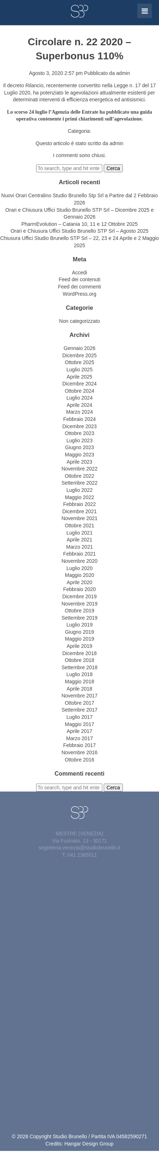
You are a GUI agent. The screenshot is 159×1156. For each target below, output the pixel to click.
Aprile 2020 (80, 582)
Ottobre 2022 (79, 476)
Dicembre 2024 (80, 384)
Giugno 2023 (79, 447)
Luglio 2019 (79, 625)
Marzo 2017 (79, 738)
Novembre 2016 (79, 752)
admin (123, 73)
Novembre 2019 (79, 604)
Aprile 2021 (80, 540)
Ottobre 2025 (79, 362)
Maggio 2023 (79, 454)
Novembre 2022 (79, 469)
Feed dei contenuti (79, 279)
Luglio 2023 (79, 440)
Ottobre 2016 (79, 760)
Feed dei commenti (79, 287)
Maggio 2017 (79, 724)
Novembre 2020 (79, 561)
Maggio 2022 (79, 497)
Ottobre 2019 (79, 610)
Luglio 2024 (79, 398)
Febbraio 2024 (79, 419)
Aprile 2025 (80, 377)
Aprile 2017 (80, 731)
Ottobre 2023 (79, 433)
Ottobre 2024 (79, 391)
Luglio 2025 (79, 369)
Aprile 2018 (80, 689)
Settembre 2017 (79, 710)
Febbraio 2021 (79, 554)
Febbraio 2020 (79, 589)
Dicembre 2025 (80, 355)
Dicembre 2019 (80, 596)
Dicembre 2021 (80, 511)
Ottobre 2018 (79, 660)
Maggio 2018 (79, 681)
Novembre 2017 (79, 696)
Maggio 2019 (79, 639)
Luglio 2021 (79, 533)
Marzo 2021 (79, 547)
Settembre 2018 (79, 667)
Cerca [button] (113, 168)
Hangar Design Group (88, 1144)
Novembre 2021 (79, 518)
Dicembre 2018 (80, 653)
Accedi (79, 272)
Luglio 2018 (79, 674)
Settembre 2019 (79, 618)
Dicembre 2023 (80, 426)
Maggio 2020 (79, 575)
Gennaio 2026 (79, 348)
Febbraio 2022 (79, 504)
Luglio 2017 (79, 717)
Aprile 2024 (80, 405)
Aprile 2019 (80, 646)
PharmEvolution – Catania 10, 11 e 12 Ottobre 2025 (79, 224)
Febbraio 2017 (79, 745)
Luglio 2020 (79, 568)
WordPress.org (79, 294)
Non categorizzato (79, 321)
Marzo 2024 (79, 412)
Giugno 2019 (79, 632)
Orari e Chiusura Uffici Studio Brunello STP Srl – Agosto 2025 (79, 231)
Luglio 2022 (79, 490)
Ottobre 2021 (79, 525)
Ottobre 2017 (79, 703)
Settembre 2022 (79, 483)
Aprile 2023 (80, 462)
